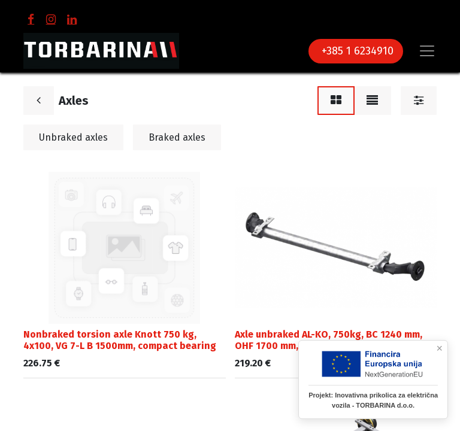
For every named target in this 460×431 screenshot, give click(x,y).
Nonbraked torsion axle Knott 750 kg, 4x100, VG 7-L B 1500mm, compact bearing (119, 340)
